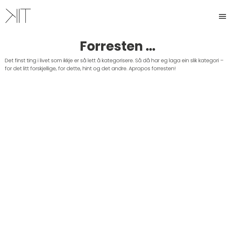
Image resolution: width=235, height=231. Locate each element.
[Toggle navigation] (222, 16)
